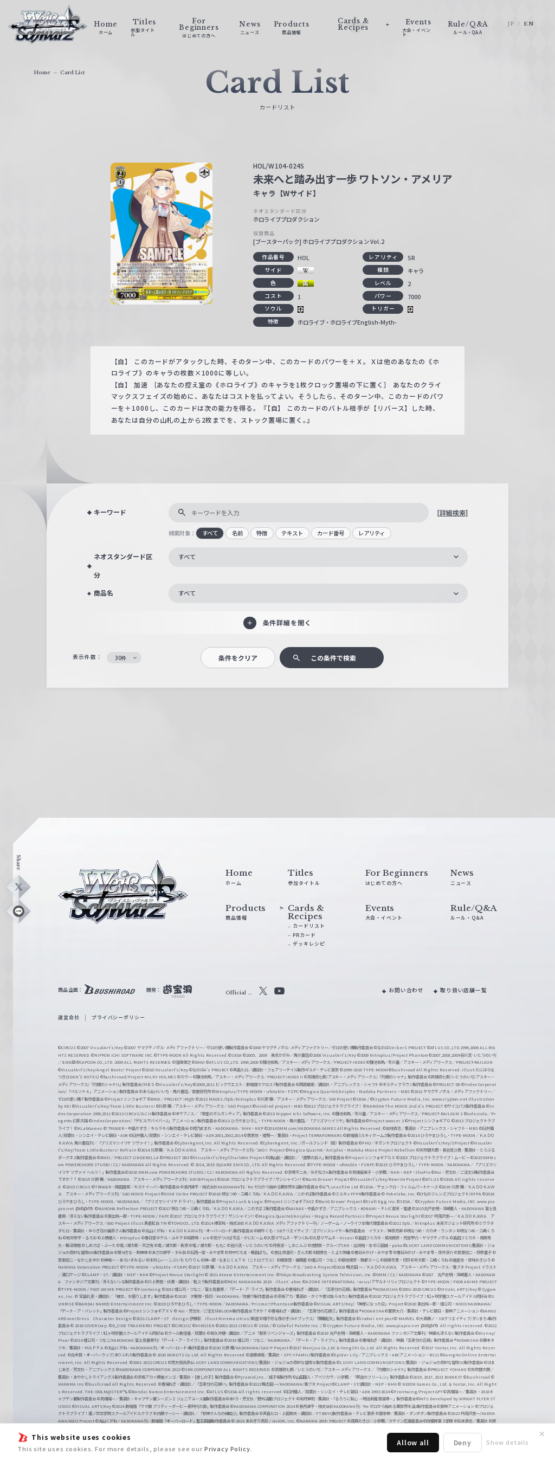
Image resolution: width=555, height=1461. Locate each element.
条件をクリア (237, 657)
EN (529, 24)
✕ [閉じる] (542, 1434)
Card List (72, 72)
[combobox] (318, 557)
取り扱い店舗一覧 (463, 990)
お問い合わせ (406, 990)
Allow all (413, 1442)
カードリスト (309, 925)
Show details (507, 1442)
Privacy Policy (227, 1448)
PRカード (304, 935)
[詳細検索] (452, 512)
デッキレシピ (309, 943)
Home (42, 72)
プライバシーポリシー (118, 1017)
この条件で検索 (333, 657)
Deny (463, 1442)
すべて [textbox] (187, 556)
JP (511, 24)
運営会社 (68, 1017)
